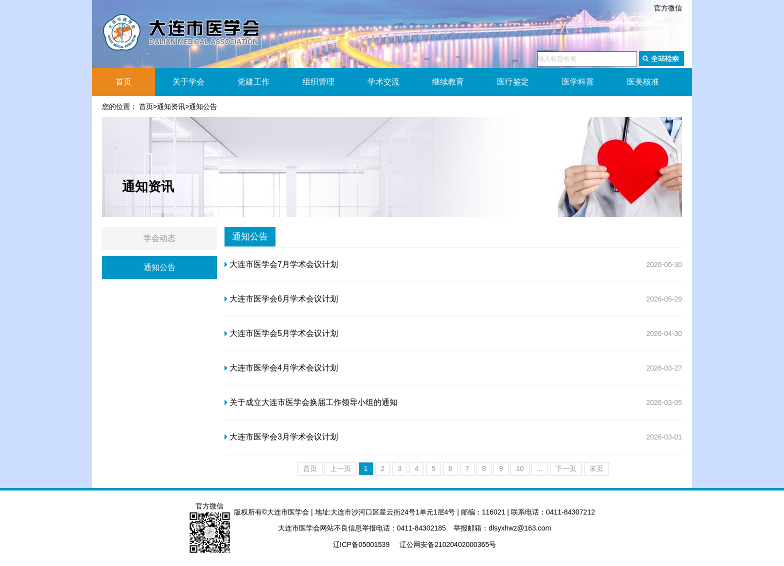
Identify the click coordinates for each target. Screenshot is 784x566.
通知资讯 (171, 106)
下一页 (566, 468)
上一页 (340, 468)
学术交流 (384, 82)
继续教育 (448, 82)
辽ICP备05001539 (361, 544)
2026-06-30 (453, 264)
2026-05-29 (453, 299)
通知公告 (203, 106)
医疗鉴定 (513, 82)
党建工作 (254, 82)
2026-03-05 (453, 402)
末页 (597, 468)
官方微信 (668, 8)
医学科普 (578, 82)
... (540, 468)
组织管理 (318, 82)
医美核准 (643, 82)
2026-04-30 (453, 333)
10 (520, 468)
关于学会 (188, 82)
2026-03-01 (453, 437)
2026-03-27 (453, 368)
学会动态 (160, 238)
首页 (124, 82)
